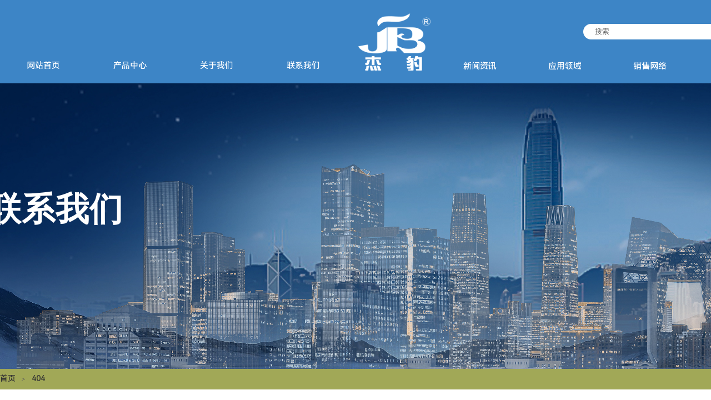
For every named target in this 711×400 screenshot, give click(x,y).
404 (38, 378)
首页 (8, 378)
